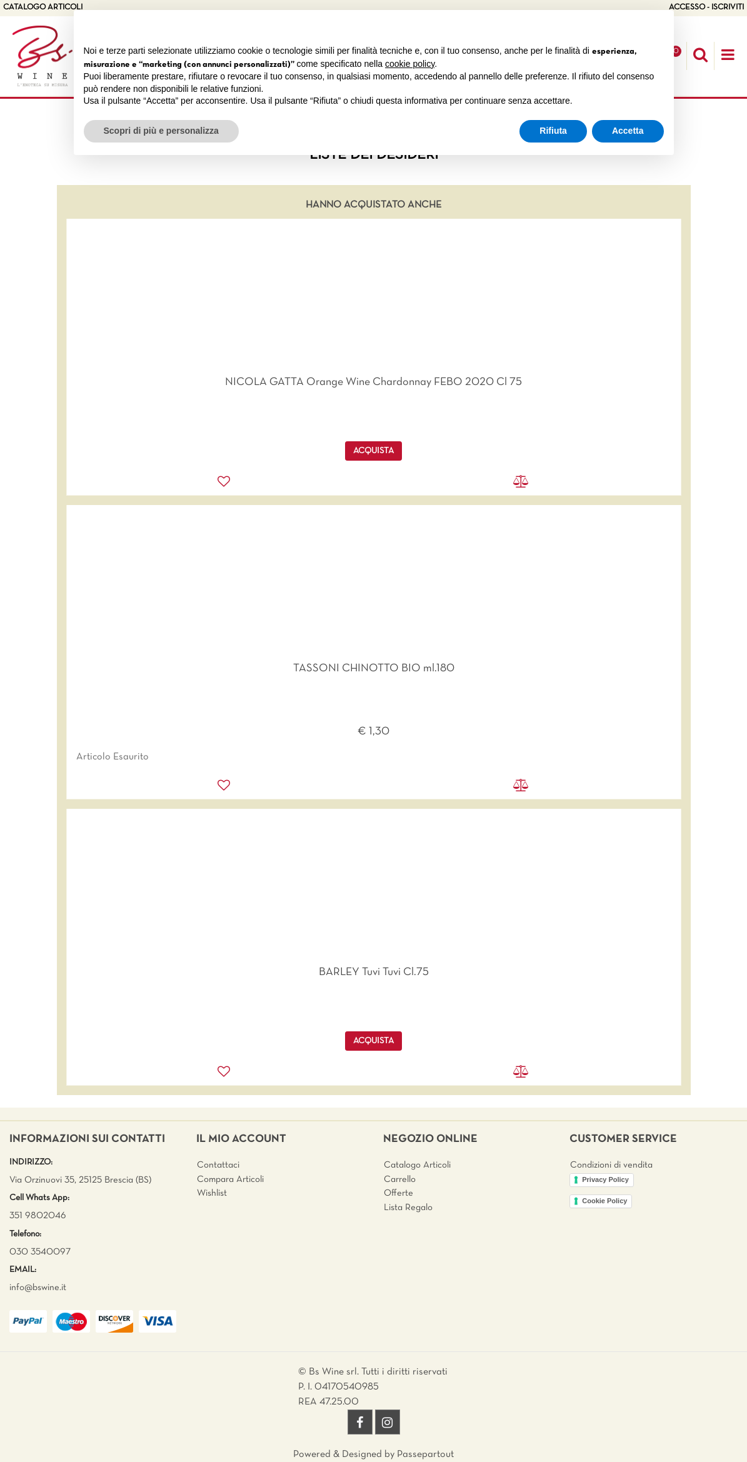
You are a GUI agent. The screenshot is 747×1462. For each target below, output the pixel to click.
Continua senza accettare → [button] (605, 26)
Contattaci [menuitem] (218, 1165)
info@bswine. (35, 1287)
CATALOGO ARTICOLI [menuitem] (43, 7)
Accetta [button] (628, 131)
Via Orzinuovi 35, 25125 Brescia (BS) (80, 1180)
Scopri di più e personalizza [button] (161, 131)
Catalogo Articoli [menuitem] (417, 1165)
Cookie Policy (604, 1200)
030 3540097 (40, 1252)
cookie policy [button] (409, 64)
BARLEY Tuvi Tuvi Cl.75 (374, 972)
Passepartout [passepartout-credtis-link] (425, 1454)
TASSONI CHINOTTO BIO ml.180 (373, 668)
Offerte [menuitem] (398, 1193)
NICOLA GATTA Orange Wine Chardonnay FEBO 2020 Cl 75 (373, 382)
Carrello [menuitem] (400, 1179)
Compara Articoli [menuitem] (230, 1179)
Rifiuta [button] (553, 131)
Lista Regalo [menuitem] (408, 1207)
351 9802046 (37, 1215)
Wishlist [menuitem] (212, 1193)
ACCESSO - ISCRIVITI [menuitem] (706, 7)
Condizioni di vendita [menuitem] (611, 1165)
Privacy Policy (605, 1179)
